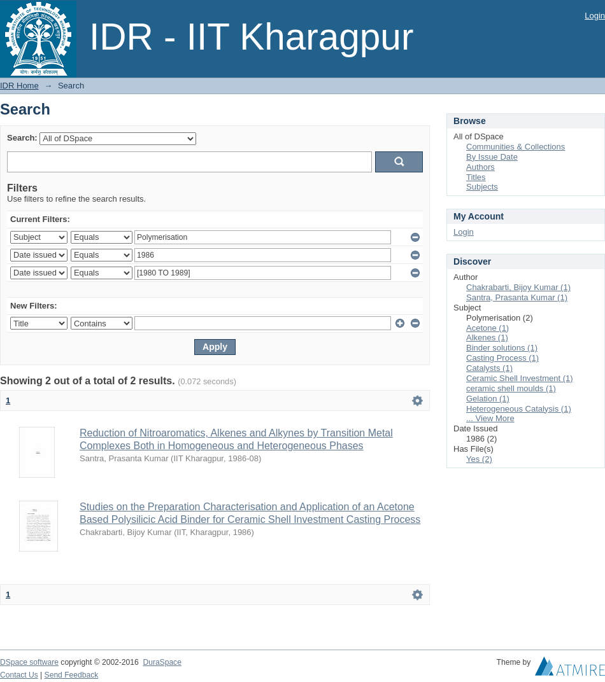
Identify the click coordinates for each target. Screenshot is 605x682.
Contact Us (19, 675)
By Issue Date (492, 157)
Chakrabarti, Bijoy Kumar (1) (518, 287)
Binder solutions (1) (501, 347)
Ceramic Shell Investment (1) (519, 378)
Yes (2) (479, 459)
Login (595, 15)
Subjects (482, 186)
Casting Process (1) (502, 358)
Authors (480, 167)
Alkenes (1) (487, 337)
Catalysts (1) (489, 368)
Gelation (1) (487, 398)
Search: (22, 138)
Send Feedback (72, 675)
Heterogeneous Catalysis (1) (518, 409)
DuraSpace (162, 662)
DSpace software (29, 662)
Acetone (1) (487, 328)
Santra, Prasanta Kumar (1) (516, 297)
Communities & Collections (515, 146)
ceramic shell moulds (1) (511, 388)
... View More (490, 418)
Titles (476, 177)
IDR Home (19, 85)
